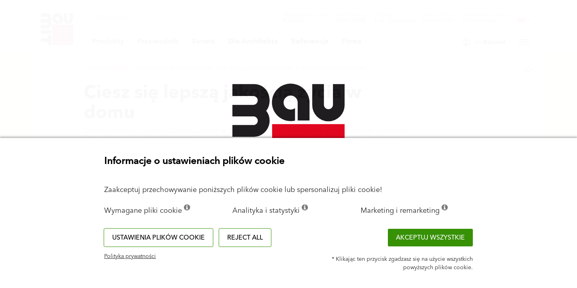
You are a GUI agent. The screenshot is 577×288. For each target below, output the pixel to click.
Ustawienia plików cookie (158, 237)
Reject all (245, 237)
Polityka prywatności (130, 256)
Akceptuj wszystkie (430, 237)
